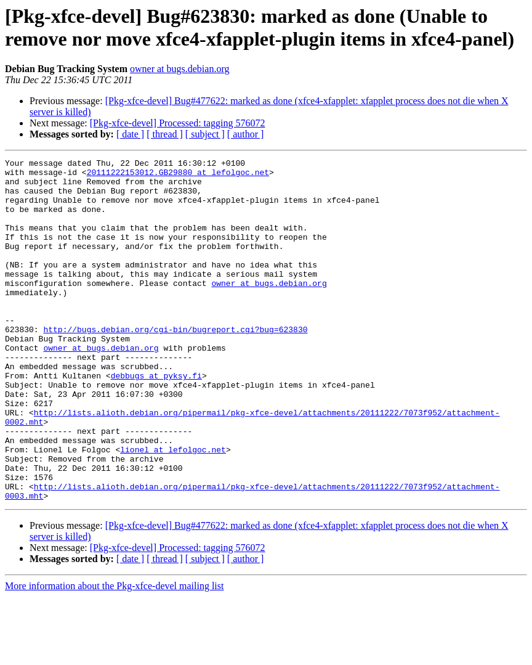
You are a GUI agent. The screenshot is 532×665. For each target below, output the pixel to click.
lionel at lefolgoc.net (173, 508)
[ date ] (130, 134)
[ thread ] (165, 134)
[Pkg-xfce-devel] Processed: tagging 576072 (177, 123)
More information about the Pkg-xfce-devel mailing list (114, 654)
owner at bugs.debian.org (179, 68)
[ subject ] (205, 134)
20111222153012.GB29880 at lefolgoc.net (178, 175)
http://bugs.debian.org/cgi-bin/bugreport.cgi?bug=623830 (175, 364)
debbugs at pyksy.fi (156, 419)
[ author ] (245, 134)
